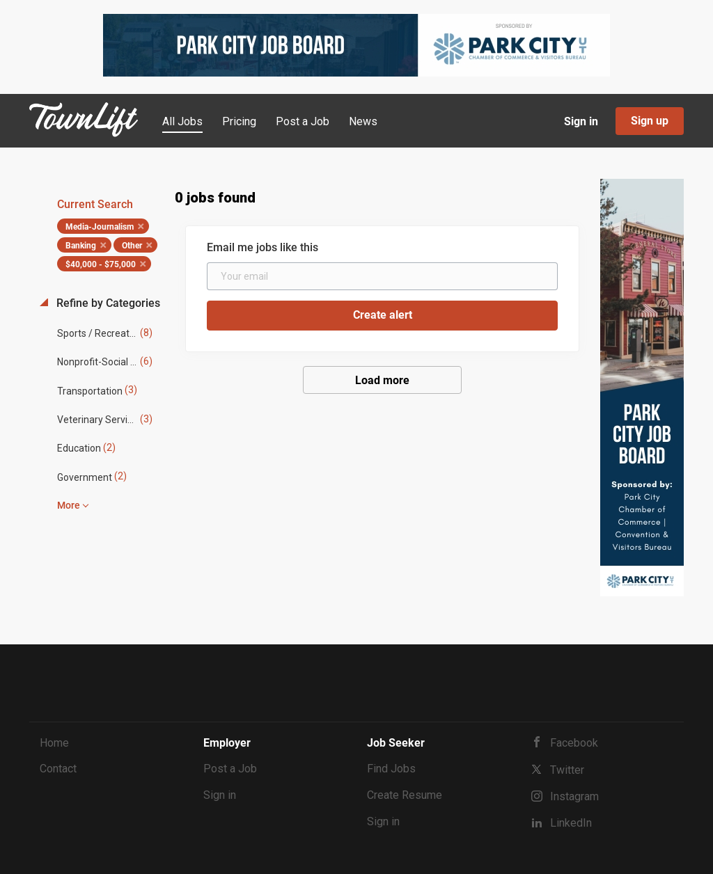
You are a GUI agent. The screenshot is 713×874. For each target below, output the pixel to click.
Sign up (649, 120)
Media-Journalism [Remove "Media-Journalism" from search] (99, 227)
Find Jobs (391, 768)
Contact (58, 768)
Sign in (581, 121)
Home (54, 742)
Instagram (574, 796)
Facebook (574, 742)
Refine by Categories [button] (107, 303)
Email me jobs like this (262, 247)
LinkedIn (571, 822)
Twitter (567, 770)
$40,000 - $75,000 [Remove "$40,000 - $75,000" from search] (100, 264)
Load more (382, 380)
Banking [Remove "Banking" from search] (80, 246)
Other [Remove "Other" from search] (132, 246)
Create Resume (404, 795)
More (68, 505)
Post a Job (230, 768)
